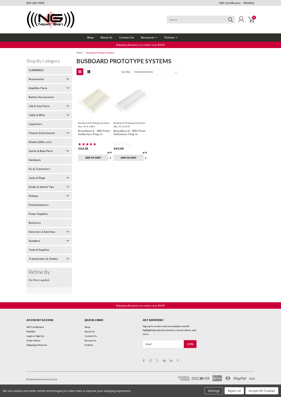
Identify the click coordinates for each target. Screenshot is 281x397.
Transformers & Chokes (43, 258)
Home (79, 53)
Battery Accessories (41, 97)
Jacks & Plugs (37, 177)
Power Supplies (38, 213)
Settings (214, 391)
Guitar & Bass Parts (41, 151)
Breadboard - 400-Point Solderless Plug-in (94, 132)
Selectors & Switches (42, 231)
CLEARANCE (36, 70)
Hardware (35, 159)
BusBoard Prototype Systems (100, 53)
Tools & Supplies (39, 249)
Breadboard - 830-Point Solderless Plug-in (130, 132)
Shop (90, 37)
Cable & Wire (37, 115)
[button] (140, 45)
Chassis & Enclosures (42, 133)
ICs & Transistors (39, 168)
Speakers (34, 240)
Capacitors (35, 124)
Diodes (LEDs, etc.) (40, 142)
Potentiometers (39, 204)
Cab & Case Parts (39, 106)
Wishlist (249, 2)
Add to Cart (93, 157)
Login (29, 336)
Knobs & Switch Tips (41, 186)
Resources (149, 37)
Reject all (234, 391)
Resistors (35, 222)
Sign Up (40, 336)
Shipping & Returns (36, 344)
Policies (171, 37)
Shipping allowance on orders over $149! (140, 44)
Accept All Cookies (262, 391)
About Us (106, 37)
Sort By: (126, 71)
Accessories (36, 79)
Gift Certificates (230, 2)
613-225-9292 (35, 2)
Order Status (33, 340)
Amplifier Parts (38, 88)
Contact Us (126, 37)
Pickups (33, 195)
